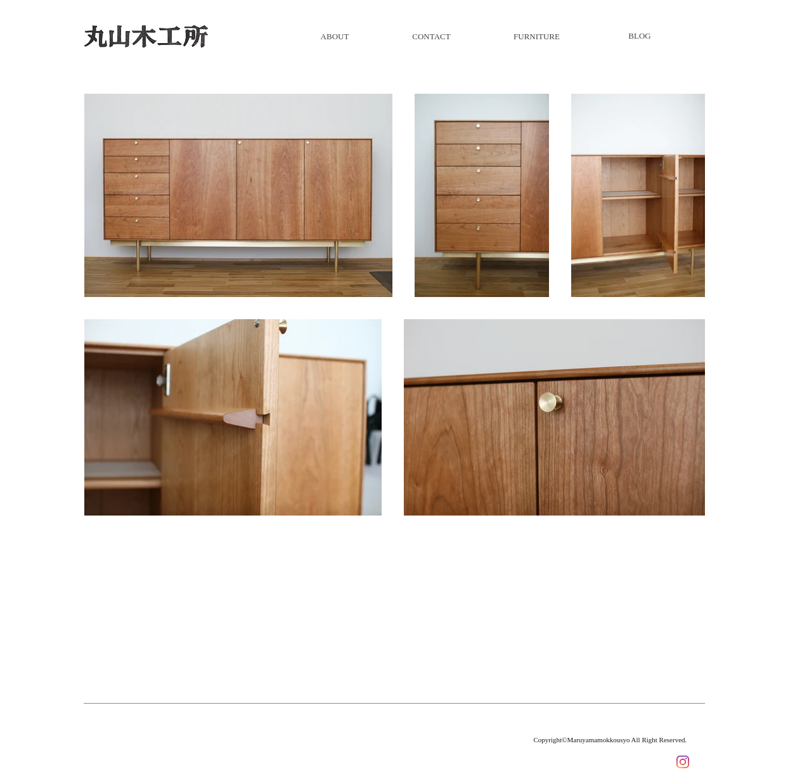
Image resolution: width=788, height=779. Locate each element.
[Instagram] (682, 762)
